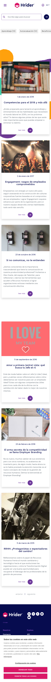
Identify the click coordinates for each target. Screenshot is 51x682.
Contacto (7, 634)
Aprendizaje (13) (8, 31)
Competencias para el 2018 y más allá (25, 102)
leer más (25, 130)
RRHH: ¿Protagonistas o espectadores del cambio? (25, 550)
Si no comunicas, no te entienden (25, 260)
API (28, 634)
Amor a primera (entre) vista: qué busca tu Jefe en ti (25, 366)
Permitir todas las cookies (25, 676)
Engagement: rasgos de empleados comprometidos (25, 183)
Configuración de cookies (25, 663)
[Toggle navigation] (4, 5)
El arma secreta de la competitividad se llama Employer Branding (25, 451)
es (47, 5)
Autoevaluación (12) (28, 31)
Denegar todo (25, 670)
